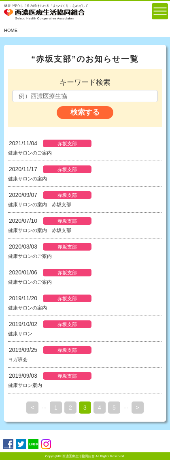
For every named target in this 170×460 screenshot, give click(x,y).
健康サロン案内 (25, 385)
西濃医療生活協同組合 (78, 456)
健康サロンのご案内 (30, 153)
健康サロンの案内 (27, 179)
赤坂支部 (67, 143)
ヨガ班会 (18, 359)
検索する (85, 112)
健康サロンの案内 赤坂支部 (39, 204)
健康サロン (20, 334)
